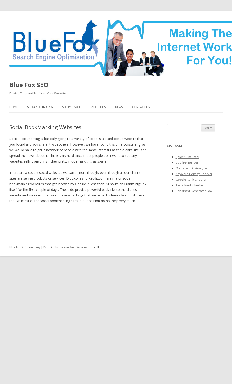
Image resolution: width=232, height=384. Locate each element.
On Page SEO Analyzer (192, 168)
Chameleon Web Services (70, 247)
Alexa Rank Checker (190, 185)
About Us (98, 107)
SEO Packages (72, 107)
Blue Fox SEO (28, 85)
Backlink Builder (187, 162)
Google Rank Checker (191, 179)
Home (13, 107)
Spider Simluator (187, 157)
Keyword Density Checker (194, 174)
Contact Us (141, 107)
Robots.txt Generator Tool (194, 191)
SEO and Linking (40, 107)
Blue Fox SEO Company (24, 247)
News (119, 107)
